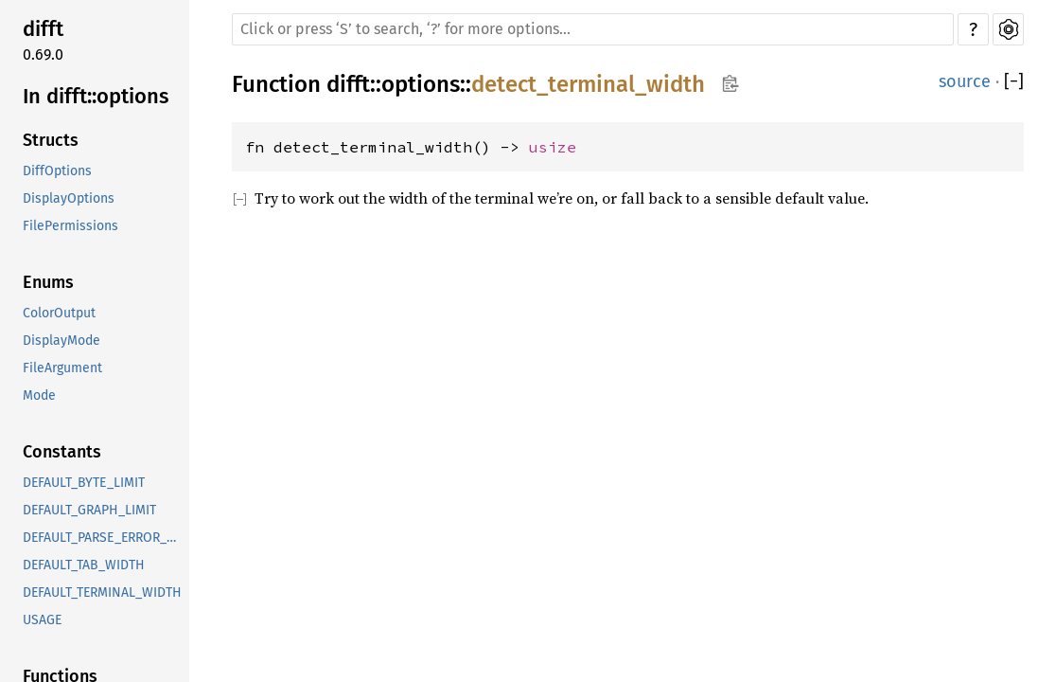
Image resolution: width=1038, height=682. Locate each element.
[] (1014, 82)
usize (552, 146)
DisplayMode (61, 340)
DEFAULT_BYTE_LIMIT (84, 483)
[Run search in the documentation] (593, 29)
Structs (51, 140)
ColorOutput (59, 313)
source (965, 81)
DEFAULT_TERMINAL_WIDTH (102, 592)
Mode (39, 395)
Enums (48, 282)
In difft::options (95, 96)
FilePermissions (70, 226)
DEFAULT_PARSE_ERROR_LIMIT (104, 537)
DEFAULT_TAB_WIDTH (84, 565)
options (420, 84)
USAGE (42, 620)
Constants (62, 451)
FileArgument (62, 368)
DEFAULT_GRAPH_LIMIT (89, 510)
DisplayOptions (68, 198)
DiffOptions (57, 171)
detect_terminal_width (588, 84)
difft (43, 29)
